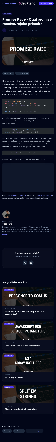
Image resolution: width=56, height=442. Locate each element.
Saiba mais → (6, 235)
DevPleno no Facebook (17, 195)
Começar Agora (46, 3)
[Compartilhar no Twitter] (25, 262)
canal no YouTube (45, 195)
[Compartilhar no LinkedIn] (31, 262)
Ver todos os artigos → (34, 431)
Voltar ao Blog (9, 3)
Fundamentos (22, 73)
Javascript (8, 73)
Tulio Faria (7, 224)
